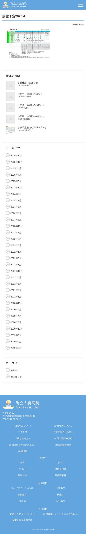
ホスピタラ (16, 376)
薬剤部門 (60, 501)
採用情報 (22, 451)
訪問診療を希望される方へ (22, 445)
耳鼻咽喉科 (60, 475)
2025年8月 (16, 168)
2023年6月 (16, 239)
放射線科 (22, 494)
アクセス (22, 432)
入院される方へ (23, 438)
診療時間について (63, 425)
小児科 (22, 469)
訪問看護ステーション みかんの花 (60, 514)
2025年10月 (17, 162)
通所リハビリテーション (22, 514)
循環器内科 (60, 469)
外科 (60, 462)
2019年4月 (16, 341)
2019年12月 (17, 328)
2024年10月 (17, 187)
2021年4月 (16, 290)
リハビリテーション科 (22, 488)
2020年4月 (16, 316)
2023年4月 (16, 245)
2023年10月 (17, 226)
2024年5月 (16, 207)
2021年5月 (16, 284)
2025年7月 (16, 175)
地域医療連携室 (63, 445)
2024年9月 (16, 194)
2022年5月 (16, 258)
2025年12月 (17, 155)
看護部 (22, 501)
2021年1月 (16, 296)
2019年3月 (16, 348)
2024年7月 (16, 200)
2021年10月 (17, 271)
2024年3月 (16, 219)
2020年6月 (16, 309)
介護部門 (43, 509)
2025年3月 (16, 181)
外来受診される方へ (63, 432)
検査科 (60, 494)
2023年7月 (16, 232)
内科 (22, 462)
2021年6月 (16, 277)
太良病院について (23, 425)
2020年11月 (17, 303)
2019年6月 (16, 335)
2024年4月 (16, 213)
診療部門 (43, 483)
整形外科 (22, 475)
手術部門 (60, 488)
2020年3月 (16, 322)
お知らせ (15, 370)
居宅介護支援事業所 (22, 520)
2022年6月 (16, 251)
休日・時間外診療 (63, 438)
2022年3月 (16, 264)
